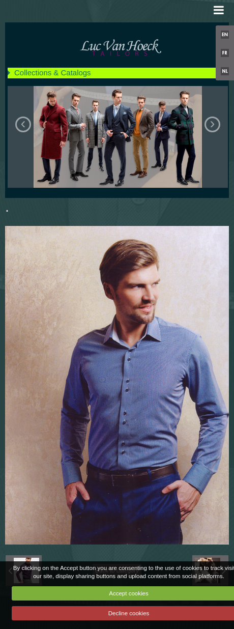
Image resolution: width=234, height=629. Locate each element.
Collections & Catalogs (52, 72)
